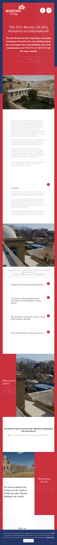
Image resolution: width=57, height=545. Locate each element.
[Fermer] (52, 534)
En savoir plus (50, 538)
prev (6, 390)
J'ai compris (28, 540)
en (43, 10)
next (12, 390)
